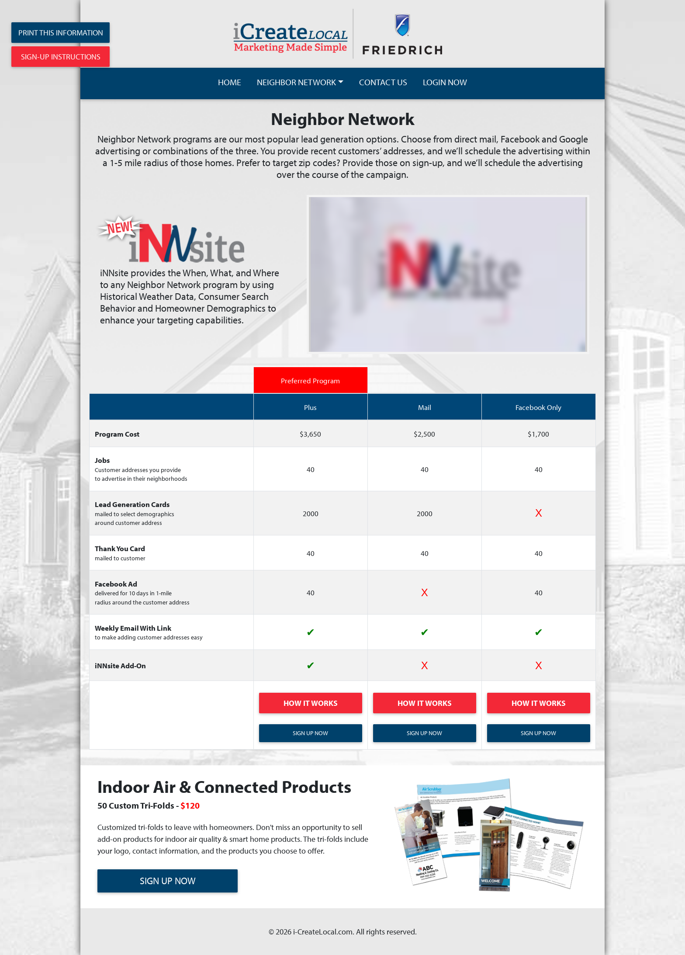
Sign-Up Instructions (60, 57)
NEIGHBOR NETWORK (296, 81)
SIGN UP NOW (168, 881)
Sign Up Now (310, 733)
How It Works (311, 703)
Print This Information (60, 33)
